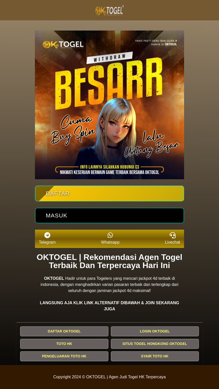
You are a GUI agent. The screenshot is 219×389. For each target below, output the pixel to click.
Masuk (56, 215)
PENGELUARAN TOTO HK (64, 356)
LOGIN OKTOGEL (155, 331)
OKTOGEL (54, 278)
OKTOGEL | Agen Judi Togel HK (115, 377)
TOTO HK (64, 344)
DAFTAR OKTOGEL (64, 331)
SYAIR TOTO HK (155, 356)
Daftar (58, 193)
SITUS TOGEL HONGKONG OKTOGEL (154, 344)
